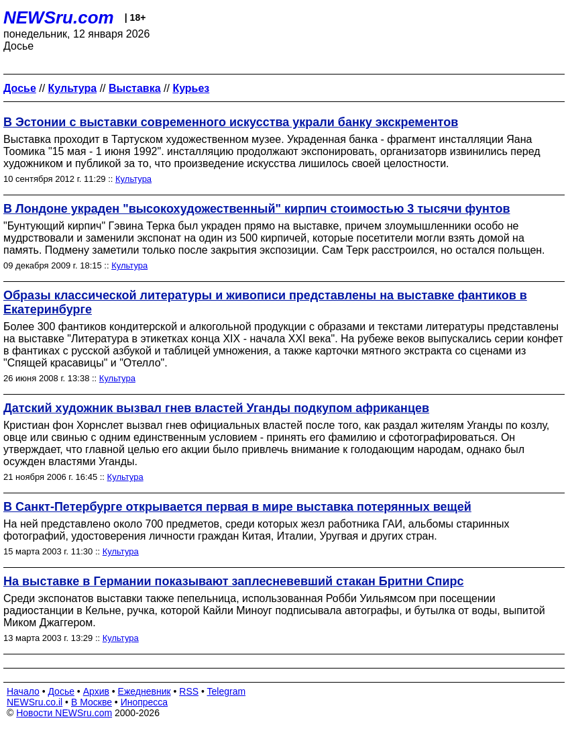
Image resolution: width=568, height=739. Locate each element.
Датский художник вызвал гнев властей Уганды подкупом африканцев (216, 408)
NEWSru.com (58, 17)
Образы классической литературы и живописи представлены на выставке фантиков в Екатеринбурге (265, 302)
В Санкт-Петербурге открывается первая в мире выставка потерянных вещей (237, 506)
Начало (23, 691)
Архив (96, 691)
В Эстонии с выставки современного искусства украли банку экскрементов (230, 122)
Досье (61, 691)
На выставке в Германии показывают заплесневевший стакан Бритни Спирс (233, 581)
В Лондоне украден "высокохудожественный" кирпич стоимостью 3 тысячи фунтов (256, 208)
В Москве (91, 702)
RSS (188, 691)
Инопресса (144, 702)
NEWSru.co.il (34, 702)
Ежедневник (144, 691)
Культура (133, 179)
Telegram (226, 691)
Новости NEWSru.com (64, 712)
